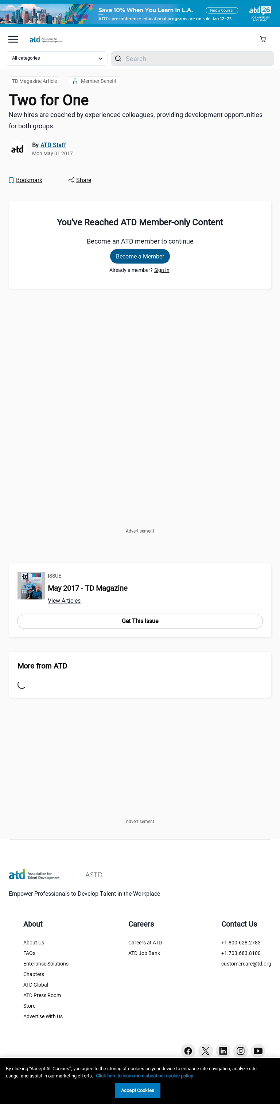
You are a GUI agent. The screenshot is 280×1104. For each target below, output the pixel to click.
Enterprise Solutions (46, 964)
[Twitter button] (205, 1051)
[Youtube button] (258, 1051)
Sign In (162, 270)
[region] (140, 1081)
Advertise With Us (43, 1016)
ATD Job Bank (144, 953)
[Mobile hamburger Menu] (13, 39)
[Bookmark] (25, 180)
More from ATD (42, 666)
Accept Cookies (137, 1090)
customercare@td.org (246, 964)
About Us (33, 943)
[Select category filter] (57, 58)
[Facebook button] (188, 1051)
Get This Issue (140, 621)
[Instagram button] (240, 1051)
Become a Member (140, 256)
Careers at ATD (145, 943)
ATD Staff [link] (53, 145)
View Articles (64, 600)
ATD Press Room (42, 995)
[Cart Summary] (265, 39)
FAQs (29, 953)
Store (29, 1006)
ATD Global (35, 985)
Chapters (33, 974)
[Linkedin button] (223, 1051)
